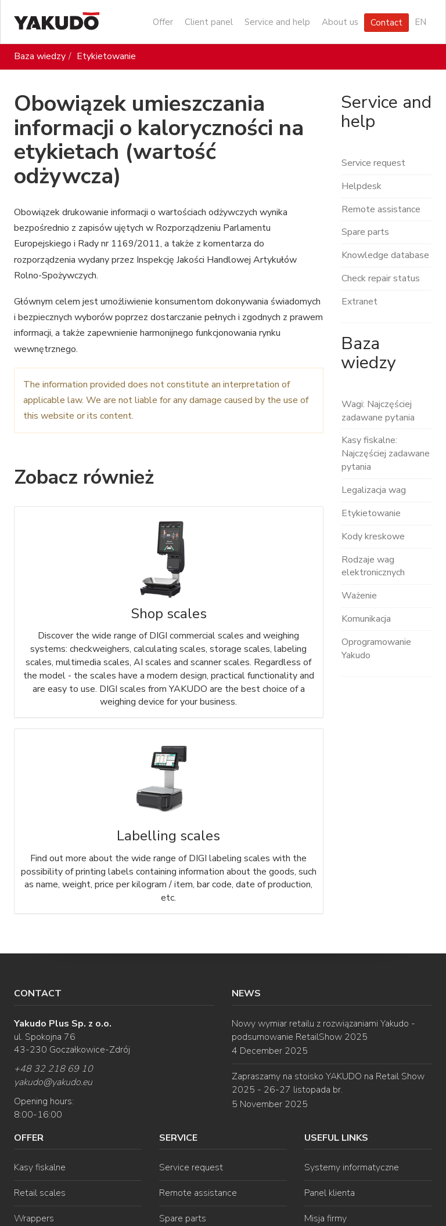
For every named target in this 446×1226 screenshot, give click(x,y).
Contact (386, 22)
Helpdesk (361, 186)
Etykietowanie (106, 56)
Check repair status (380, 278)
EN (420, 22)
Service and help (277, 22)
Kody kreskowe (373, 536)
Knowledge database (385, 255)
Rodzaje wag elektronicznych (373, 566)
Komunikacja (366, 618)
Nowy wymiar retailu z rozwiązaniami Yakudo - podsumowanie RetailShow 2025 (323, 1030)
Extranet (359, 301)
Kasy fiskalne (40, 1167)
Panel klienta (329, 1193)
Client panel (209, 22)
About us (340, 22)
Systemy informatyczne (351, 1167)
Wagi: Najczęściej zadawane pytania (378, 411)
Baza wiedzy (40, 56)
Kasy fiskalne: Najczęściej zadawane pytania (385, 453)
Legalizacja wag (373, 490)
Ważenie (359, 595)
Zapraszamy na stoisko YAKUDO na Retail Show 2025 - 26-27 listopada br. (328, 1083)
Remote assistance (380, 209)
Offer (163, 22)
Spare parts (365, 232)
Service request (373, 163)
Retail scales (40, 1193)
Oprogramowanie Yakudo (376, 649)
